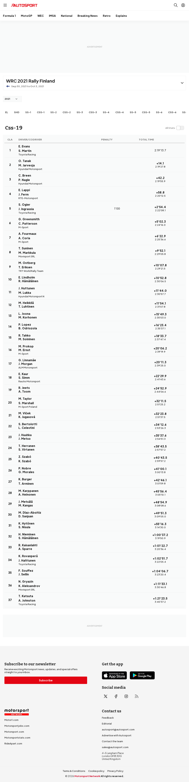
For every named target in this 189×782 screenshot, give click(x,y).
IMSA (52, 15)
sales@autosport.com (115, 747)
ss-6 (159, 112)
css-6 (172, 112)
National (66, 15)
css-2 (67, 112)
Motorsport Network (87, 776)
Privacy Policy (115, 770)
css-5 (146, 112)
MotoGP (26, 15)
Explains (121, 15)
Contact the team (112, 741)
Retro (107, 15)
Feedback (108, 717)
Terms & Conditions (74, 770)
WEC (40, 15)
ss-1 (28, 112)
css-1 (40, 112)
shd (16, 112)
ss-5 (133, 112)
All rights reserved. (112, 776)
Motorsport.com (14, 731)
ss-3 (80, 112)
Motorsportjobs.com (16, 725)
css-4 (119, 112)
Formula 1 (9, 15)
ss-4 (106, 112)
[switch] (174, 128)
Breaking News (88, 15)
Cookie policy (96, 770)
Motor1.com (11, 719)
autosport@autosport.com (118, 729)
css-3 (93, 112)
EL (6, 112)
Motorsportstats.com (17, 737)
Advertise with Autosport (116, 735)
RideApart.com (13, 743)
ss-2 (53, 112)
